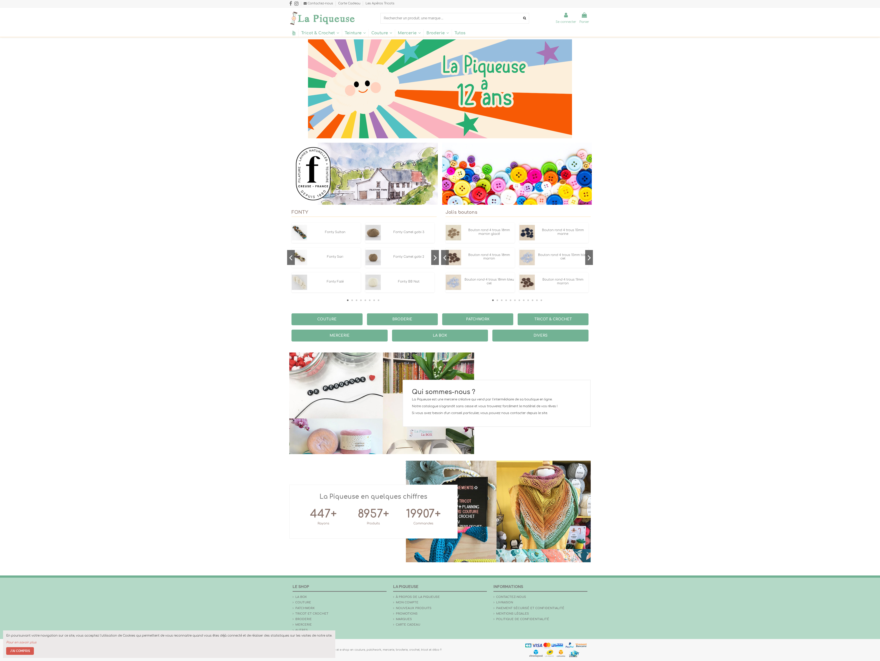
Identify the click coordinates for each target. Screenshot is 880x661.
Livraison (504, 602)
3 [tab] (356, 300)
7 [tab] (374, 300)
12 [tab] (541, 300)
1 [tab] (347, 300)
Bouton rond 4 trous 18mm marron (489, 256)
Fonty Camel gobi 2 (408, 256)
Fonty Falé (335, 281)
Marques (404, 619)
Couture (303, 602)
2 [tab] (352, 300)
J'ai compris (20, 651)
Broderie (303, 619)
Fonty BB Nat (409, 281)
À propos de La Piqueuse (418, 597)
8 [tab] (378, 300)
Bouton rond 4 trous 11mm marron (562, 281)
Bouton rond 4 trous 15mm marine (563, 232)
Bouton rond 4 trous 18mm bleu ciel (489, 281)
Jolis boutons (461, 212)
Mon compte (407, 602)
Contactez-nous (511, 597)
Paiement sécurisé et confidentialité (530, 608)
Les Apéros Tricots (379, 3)
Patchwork (305, 608)
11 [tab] (537, 300)
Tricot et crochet (311, 613)
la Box (301, 597)
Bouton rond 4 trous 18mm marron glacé (489, 232)
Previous (291, 257)
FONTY (300, 212)
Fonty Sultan (335, 232)
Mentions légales (512, 613)
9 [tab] (528, 300)
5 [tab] (365, 300)
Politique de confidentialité (522, 619)
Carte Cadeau (349, 3)
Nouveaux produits (413, 608)
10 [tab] (532, 300)
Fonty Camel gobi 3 (408, 232)
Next (435, 257)
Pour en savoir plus (21, 642)
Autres (301, 630)
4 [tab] (361, 300)
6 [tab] (369, 300)
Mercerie (303, 624)
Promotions (407, 613)
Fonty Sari (335, 256)
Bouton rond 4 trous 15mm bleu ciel (563, 256)
